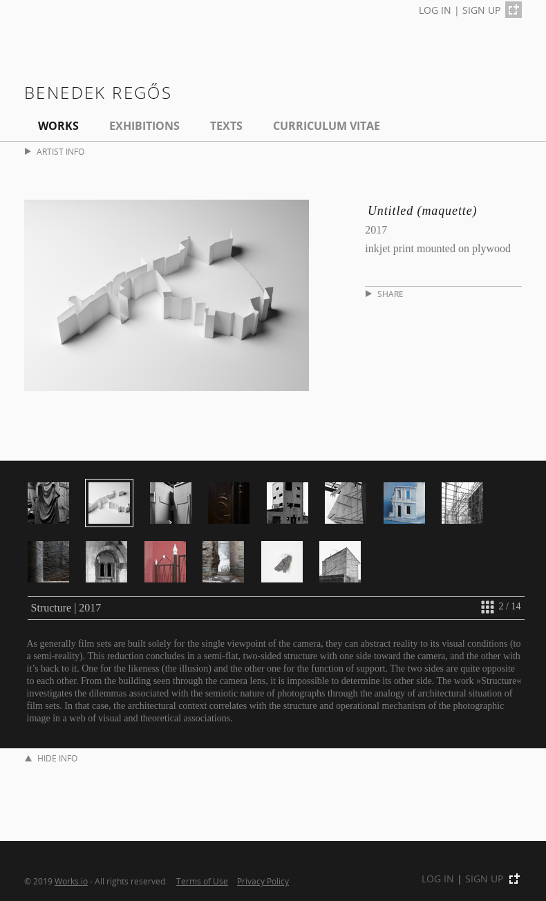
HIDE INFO (51, 758)
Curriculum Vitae (326, 125)
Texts (226, 125)
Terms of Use (202, 880)
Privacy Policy (263, 880)
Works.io (71, 880)
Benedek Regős (98, 92)
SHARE (385, 294)
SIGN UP (481, 10)
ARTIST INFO (54, 152)
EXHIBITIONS (144, 125)
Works (58, 125)
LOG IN (435, 10)
